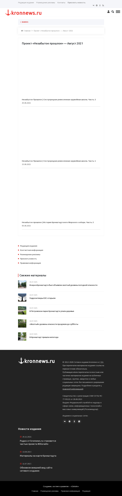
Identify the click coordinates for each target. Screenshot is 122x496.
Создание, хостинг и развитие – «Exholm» (61, 486)
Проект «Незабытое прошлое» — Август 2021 (53, 31)
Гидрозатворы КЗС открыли (43, 298)
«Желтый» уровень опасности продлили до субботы (54, 324)
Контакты (61, 2)
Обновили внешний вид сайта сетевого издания (36, 469)
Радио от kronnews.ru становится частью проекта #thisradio (38, 442)
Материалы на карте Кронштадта (38, 455)
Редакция (86, 491)
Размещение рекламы (45, 2)
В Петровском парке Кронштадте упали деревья (52, 311)
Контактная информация (31, 250)
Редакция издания (26, 2)
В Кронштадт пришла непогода (44, 337)
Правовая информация (30, 263)
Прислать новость (28, 259)
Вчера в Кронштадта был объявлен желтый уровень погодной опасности (64, 285)
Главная (26, 31)
